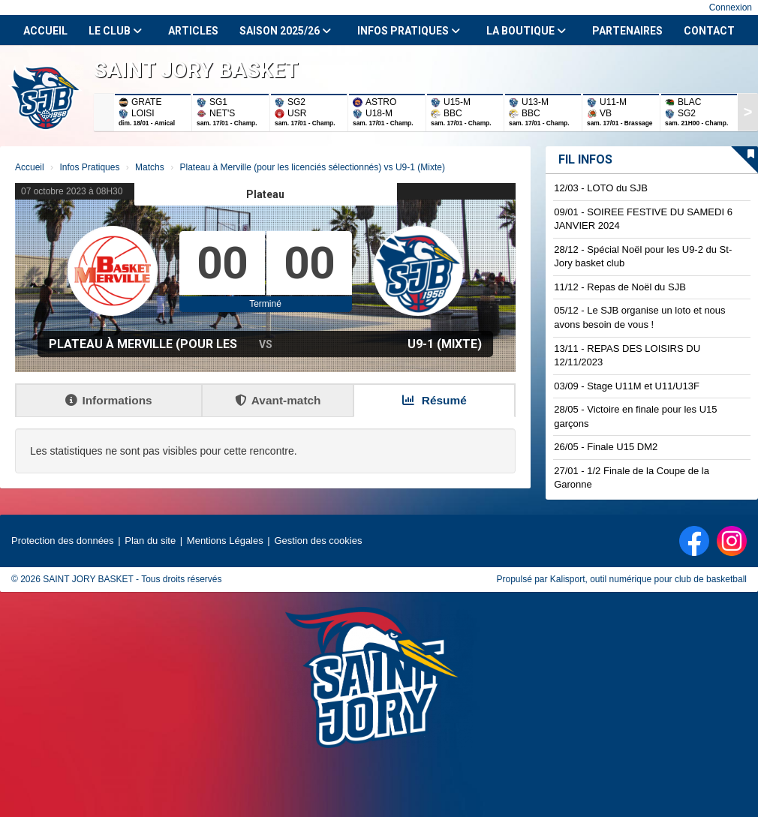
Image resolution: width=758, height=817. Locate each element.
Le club (115, 31)
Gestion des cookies (318, 540)
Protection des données (62, 540)
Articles (193, 31)
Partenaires (627, 31)
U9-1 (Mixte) (445, 344)
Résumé (434, 400)
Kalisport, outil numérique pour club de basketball (648, 579)
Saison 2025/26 (285, 31)
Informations (108, 400)
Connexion (730, 7)
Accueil (45, 31)
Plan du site (150, 540)
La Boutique (526, 31)
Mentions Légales (225, 540)
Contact (709, 31)
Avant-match (278, 400)
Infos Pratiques (408, 31)
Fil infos (585, 159)
